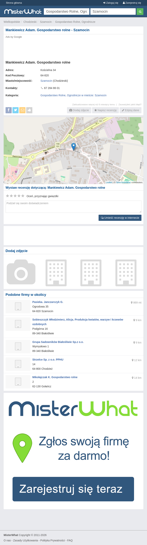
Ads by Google (14, 36)
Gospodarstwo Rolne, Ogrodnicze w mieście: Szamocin (74, 95)
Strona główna (14, 2)
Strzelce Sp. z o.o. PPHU (47, 359)
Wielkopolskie (12, 21)
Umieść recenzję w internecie (120, 217)
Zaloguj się (110, 2)
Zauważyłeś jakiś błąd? (129, 104)
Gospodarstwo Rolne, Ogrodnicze (75, 21)
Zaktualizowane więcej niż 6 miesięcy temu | (95, 104)
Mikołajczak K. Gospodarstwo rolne (55, 377)
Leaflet (109, 182)
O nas (7, 540)
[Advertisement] (73, 48)
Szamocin (46, 21)
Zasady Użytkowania (25, 540)
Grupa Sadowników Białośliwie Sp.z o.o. (58, 341)
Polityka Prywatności (52, 540)
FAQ (70, 540)
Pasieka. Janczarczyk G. (47, 302)
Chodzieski (29, 21)
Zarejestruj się (132, 2)
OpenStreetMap (123, 182)
